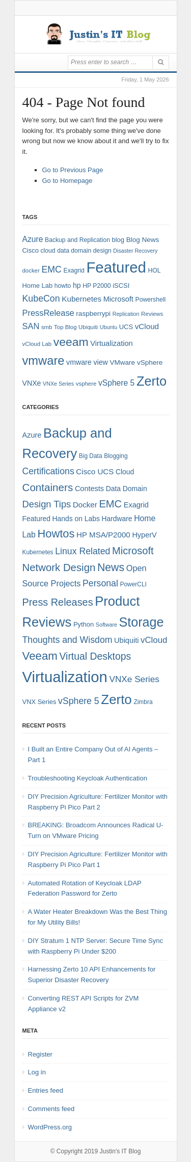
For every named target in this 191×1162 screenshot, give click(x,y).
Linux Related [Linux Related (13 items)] (82, 551)
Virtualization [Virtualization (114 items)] (64, 676)
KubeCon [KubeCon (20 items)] (41, 298)
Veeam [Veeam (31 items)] (40, 656)
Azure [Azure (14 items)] (32, 239)
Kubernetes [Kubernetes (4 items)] (37, 552)
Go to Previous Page (72, 170)
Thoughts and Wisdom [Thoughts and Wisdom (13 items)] (67, 640)
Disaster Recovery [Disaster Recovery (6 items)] (135, 251)
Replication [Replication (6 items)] (126, 314)
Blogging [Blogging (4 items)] (115, 456)
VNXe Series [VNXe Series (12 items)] (134, 679)
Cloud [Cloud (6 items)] (125, 472)
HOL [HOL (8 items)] (154, 270)
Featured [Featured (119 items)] (116, 267)
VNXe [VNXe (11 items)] (31, 383)
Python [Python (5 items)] (83, 624)
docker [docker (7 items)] (31, 270)
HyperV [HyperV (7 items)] (144, 535)
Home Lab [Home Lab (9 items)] (37, 285)
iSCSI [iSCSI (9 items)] (121, 285)
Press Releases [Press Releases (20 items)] (57, 602)
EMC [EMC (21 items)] (110, 503)
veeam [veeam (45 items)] (71, 341)
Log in (37, 1072)
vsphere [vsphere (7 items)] (86, 384)
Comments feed (51, 1109)
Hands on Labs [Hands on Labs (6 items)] (76, 519)
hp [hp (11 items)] (77, 285)
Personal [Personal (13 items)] (100, 583)
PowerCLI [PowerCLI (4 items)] (133, 584)
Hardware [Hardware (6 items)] (116, 519)
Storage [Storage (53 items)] (141, 622)
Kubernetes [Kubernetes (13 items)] (81, 298)
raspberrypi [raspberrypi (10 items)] (93, 313)
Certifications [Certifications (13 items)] (48, 471)
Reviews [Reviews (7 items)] (152, 314)
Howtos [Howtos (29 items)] (55, 533)
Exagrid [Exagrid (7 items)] (136, 505)
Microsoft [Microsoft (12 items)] (118, 299)
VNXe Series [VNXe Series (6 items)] (58, 384)
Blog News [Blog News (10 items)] (142, 240)
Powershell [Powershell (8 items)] (150, 299)
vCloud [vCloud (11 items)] (154, 640)
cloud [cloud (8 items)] (47, 250)
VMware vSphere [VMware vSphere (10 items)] (136, 362)
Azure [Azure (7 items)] (32, 435)
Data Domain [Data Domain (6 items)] (126, 488)
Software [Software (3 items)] (106, 624)
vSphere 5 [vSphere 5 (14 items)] (116, 383)
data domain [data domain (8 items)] (74, 250)
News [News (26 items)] (110, 567)
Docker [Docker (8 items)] (85, 504)
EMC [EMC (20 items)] (51, 269)
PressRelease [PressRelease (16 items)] (48, 312)
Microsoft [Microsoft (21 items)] (133, 550)
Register (40, 1054)
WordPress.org (50, 1127)
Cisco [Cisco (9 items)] (30, 250)
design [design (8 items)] (102, 250)
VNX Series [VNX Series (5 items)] (39, 702)
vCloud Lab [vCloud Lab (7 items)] (37, 344)
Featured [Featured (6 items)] (36, 519)
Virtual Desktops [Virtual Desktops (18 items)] (95, 656)
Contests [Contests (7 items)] (89, 488)
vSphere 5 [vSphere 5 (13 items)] (78, 701)
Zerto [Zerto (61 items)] (116, 699)
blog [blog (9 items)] (118, 240)
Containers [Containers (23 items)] (47, 487)
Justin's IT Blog (120, 1151)
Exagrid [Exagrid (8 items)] (74, 270)
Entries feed (45, 1090)
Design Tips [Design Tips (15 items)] (46, 504)
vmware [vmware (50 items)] (43, 360)
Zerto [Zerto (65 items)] (152, 381)
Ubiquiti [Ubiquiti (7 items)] (88, 327)
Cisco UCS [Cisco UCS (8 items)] (95, 471)
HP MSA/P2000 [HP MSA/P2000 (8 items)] (103, 534)
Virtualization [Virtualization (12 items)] (111, 343)
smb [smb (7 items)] (46, 327)
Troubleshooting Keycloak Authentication (87, 778)
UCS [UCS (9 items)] (126, 327)
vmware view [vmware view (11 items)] (87, 362)
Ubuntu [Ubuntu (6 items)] (108, 327)
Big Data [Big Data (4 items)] (90, 456)
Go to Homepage (67, 180)
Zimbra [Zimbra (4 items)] (142, 702)
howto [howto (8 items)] (62, 285)
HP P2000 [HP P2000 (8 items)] (97, 285)
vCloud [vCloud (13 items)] (147, 326)
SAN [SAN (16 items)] (31, 326)
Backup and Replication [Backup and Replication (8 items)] (77, 240)
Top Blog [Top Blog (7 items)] (65, 327)
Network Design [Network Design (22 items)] (59, 567)
